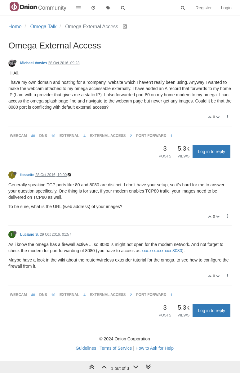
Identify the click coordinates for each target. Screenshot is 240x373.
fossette (27, 175)
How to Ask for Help (155, 348)
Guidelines (86, 348)
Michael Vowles (33, 63)
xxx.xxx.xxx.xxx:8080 (162, 250)
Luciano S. (29, 234)
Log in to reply (211, 151)
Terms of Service (116, 348)
